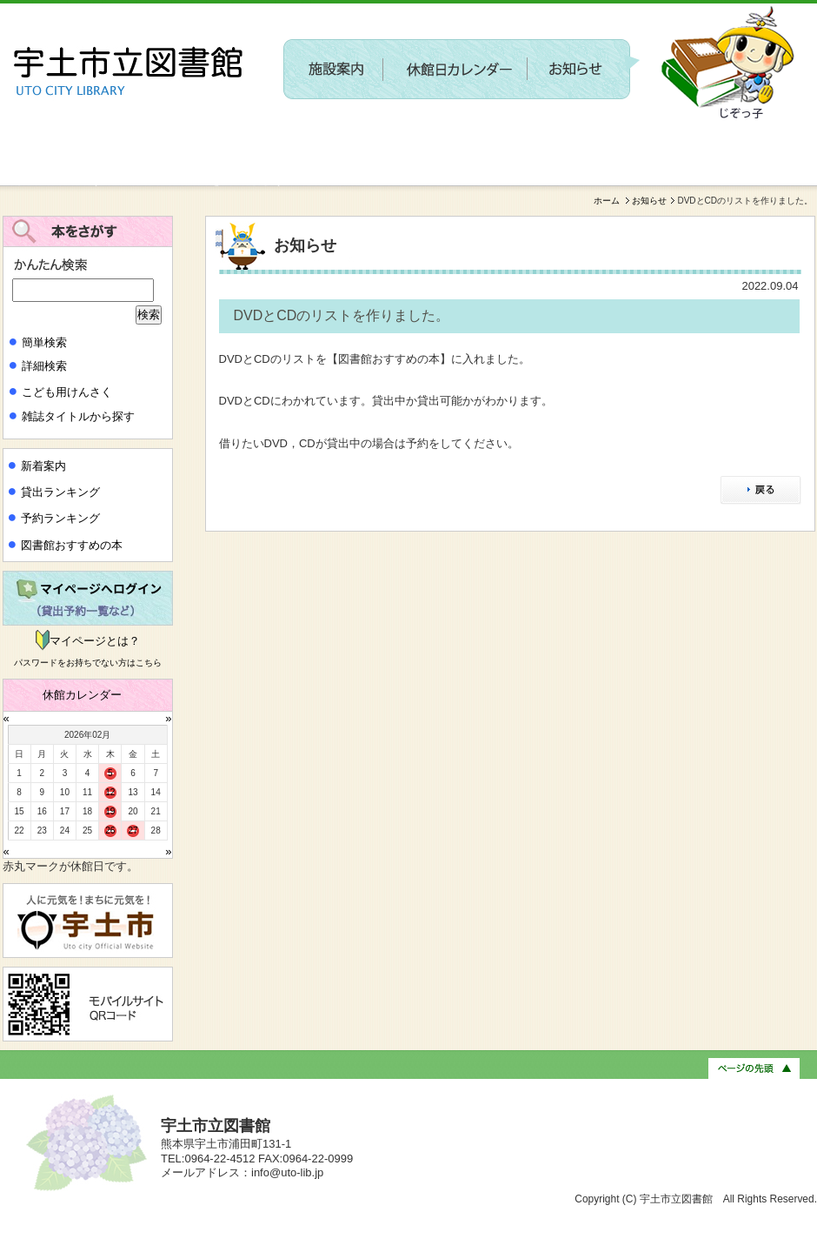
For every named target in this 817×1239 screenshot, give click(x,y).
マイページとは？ (95, 640)
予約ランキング (60, 518)
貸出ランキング (60, 492)
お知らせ (649, 200)
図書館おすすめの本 (72, 545)
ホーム (607, 200)
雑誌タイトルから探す (78, 416)
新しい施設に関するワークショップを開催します (143, 179)
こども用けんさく (67, 391)
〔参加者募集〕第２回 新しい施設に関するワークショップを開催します (493, 136)
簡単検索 (44, 342)
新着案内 (43, 465)
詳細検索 (44, 365)
